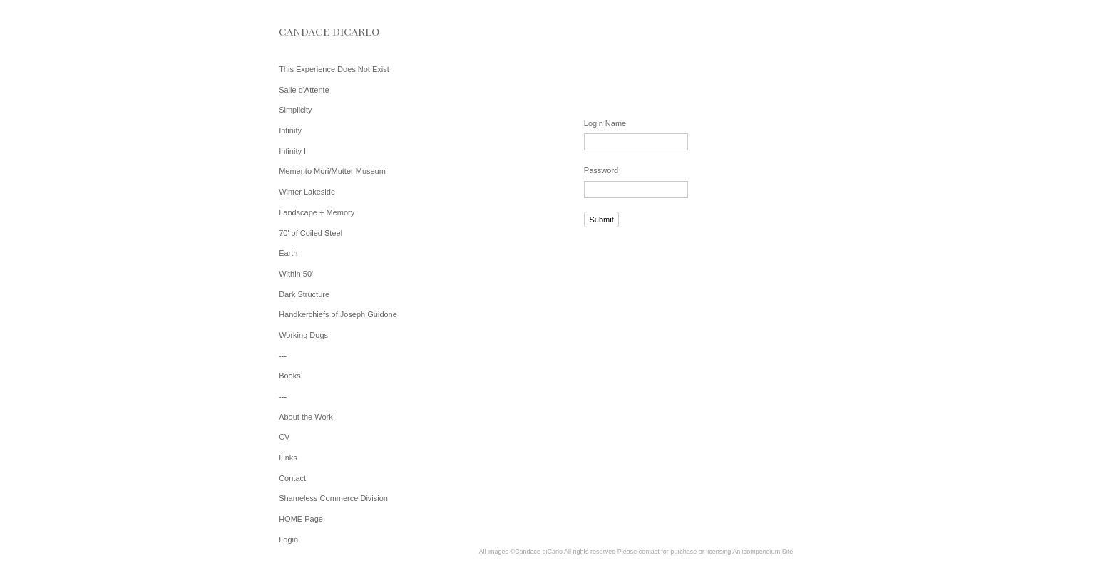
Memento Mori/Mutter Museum (332, 171)
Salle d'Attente (304, 90)
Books (290, 375)
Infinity (290, 130)
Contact (292, 478)
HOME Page (301, 519)
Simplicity (295, 109)
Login (288, 539)
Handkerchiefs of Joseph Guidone (338, 314)
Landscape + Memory (316, 212)
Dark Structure (304, 294)
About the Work (306, 417)
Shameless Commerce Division (333, 498)
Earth (288, 253)
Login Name (605, 123)
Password (601, 170)
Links (288, 457)
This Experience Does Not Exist (334, 69)
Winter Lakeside (307, 191)
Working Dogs (303, 335)
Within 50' (296, 273)
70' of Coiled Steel (310, 233)
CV (284, 437)
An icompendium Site (762, 551)
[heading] (314, 31)
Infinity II (293, 151)
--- (283, 355)
